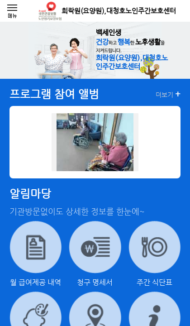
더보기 (168, 94)
